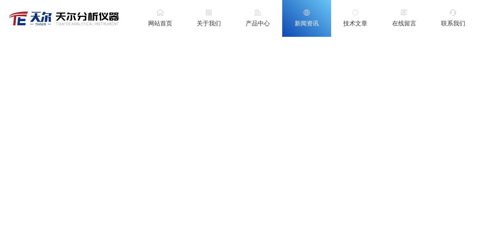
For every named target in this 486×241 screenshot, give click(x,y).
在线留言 (404, 23)
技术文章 (355, 23)
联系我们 (453, 23)
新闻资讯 (307, 23)
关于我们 (209, 23)
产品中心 (258, 23)
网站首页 (160, 23)
